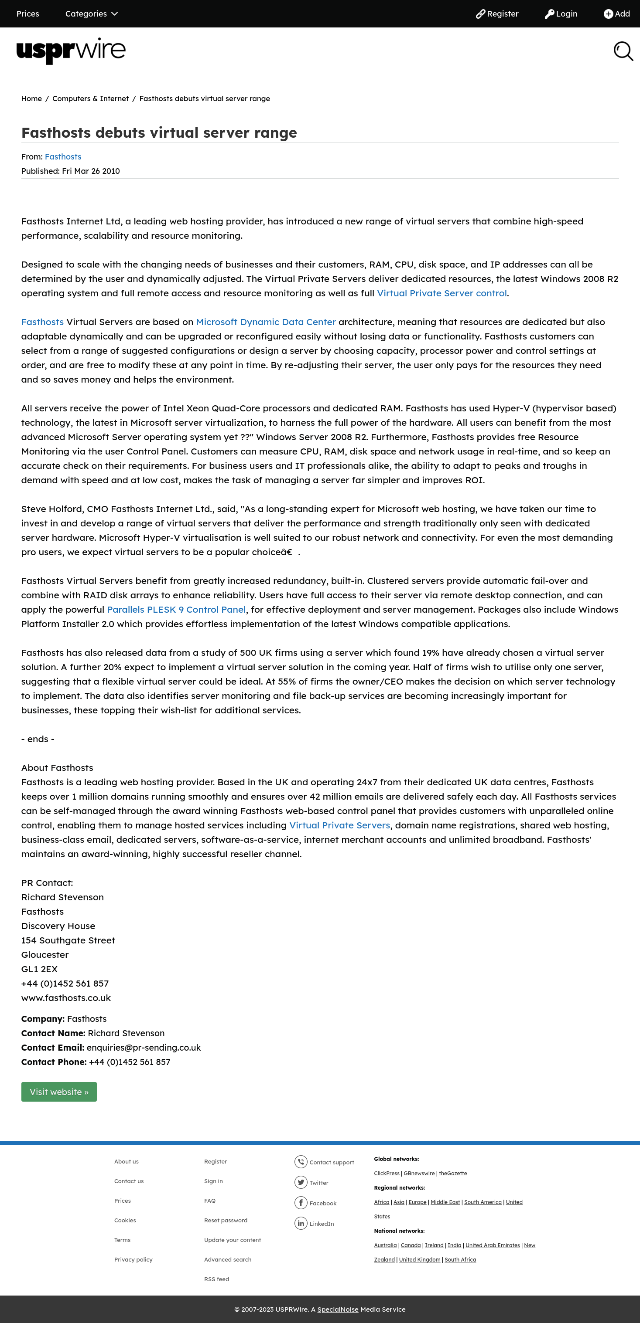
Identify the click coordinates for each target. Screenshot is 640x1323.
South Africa (460, 1259)
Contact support (324, 1162)
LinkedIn (314, 1223)
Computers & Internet (90, 98)
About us (126, 1161)
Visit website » (59, 1091)
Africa (382, 1202)
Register (497, 14)
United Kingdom (420, 1259)
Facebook (315, 1203)
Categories (91, 14)
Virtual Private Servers (339, 825)
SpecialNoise (338, 1309)
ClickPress (387, 1173)
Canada (411, 1245)
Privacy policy (133, 1259)
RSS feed (216, 1279)
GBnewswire (419, 1173)
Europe (418, 1202)
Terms (122, 1239)
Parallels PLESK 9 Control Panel (176, 609)
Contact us (129, 1180)
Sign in (213, 1180)
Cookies (125, 1220)
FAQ (210, 1200)
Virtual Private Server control (442, 293)
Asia (399, 1202)
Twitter (311, 1182)
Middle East (445, 1202)
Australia (385, 1245)
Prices (28, 14)
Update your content (232, 1239)
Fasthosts (63, 157)
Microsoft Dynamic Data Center (266, 321)
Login (561, 14)
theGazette (453, 1173)
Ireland (434, 1245)
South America (483, 1202)
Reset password (225, 1220)
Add (617, 14)
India (454, 1245)
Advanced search (227, 1259)
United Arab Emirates (492, 1245)
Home (31, 98)
